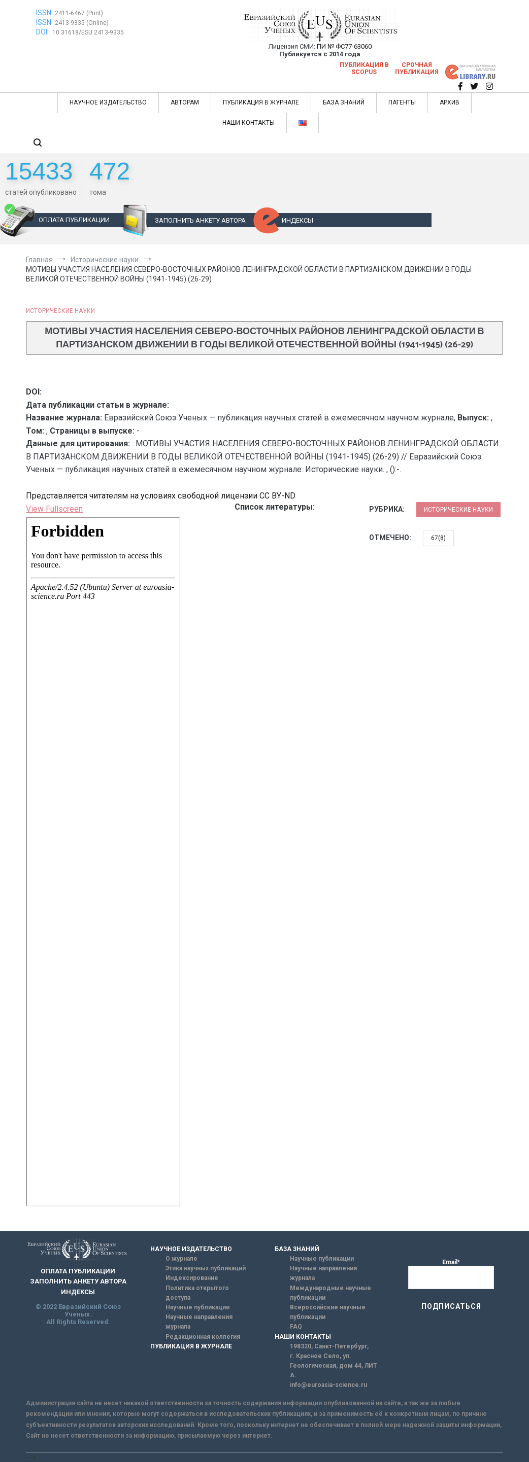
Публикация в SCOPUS (364, 68)
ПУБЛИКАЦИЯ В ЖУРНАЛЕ (261, 102)
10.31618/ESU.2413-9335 (88, 32)
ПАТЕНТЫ (402, 102)
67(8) (438, 538)
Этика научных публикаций (206, 1268)
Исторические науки (60, 310)
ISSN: (44, 13)
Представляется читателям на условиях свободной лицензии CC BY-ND (160, 496)
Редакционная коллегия (203, 1336)
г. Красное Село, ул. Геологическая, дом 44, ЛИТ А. (333, 1365)
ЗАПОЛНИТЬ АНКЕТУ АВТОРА (200, 220)
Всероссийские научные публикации (328, 1312)
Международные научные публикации (330, 1293)
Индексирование (192, 1277)
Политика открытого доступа (197, 1293)
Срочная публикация (417, 68)
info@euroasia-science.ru (328, 1384)
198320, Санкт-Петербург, (329, 1346)
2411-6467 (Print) (79, 13)
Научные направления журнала (199, 1321)
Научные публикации (197, 1307)
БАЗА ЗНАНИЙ (344, 102)
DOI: (43, 32)
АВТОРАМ (185, 102)
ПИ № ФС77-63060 (344, 46)
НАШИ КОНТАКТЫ (248, 122)
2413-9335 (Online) (82, 22)
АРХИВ (449, 102)
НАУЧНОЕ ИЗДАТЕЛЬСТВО (108, 102)
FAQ (296, 1326)
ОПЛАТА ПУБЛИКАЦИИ (74, 220)
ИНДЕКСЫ (297, 220)
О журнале (181, 1258)
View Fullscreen (54, 509)
